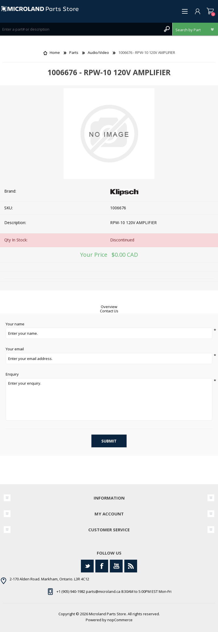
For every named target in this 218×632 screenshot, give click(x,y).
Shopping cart (210, 11)
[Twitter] (87, 566)
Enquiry (12, 374)
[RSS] (130, 566)
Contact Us (109, 310)
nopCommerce (120, 619)
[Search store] (80, 29)
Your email (15, 349)
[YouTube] (116, 566)
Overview (109, 306)
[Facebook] (101, 566)
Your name (15, 324)
